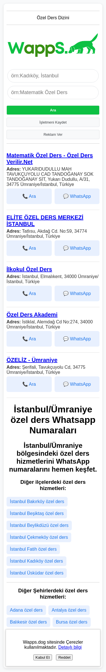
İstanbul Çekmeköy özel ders (39, 537)
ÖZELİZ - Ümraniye (32, 360)
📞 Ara (29, 196)
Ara (53, 110)
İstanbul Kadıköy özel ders (36, 561)
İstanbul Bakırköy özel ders (37, 501)
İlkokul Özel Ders (29, 269)
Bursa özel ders (71, 622)
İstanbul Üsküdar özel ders (36, 573)
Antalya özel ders (69, 610)
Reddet (64, 657)
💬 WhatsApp (77, 196)
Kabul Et (43, 657)
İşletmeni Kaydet (52, 122)
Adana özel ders (26, 610)
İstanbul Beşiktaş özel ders (37, 513)
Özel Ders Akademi (32, 314)
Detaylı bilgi (70, 647)
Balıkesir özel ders (28, 622)
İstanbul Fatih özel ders (33, 549)
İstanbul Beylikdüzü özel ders (39, 525)
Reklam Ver (53, 134)
